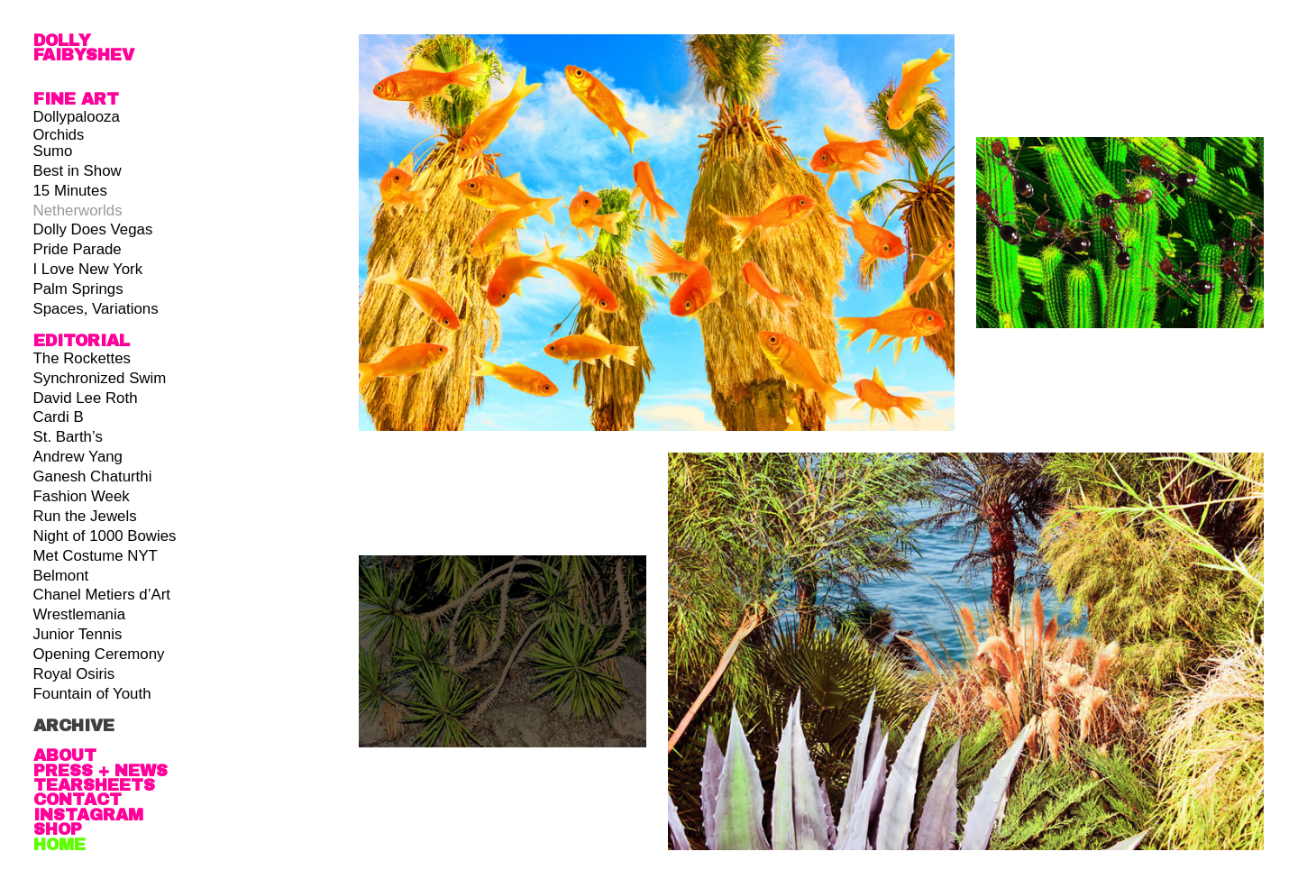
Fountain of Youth (92, 693)
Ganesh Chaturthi (92, 476)
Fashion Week (81, 496)
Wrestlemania (79, 614)
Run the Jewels (85, 516)
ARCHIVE (73, 726)
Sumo (53, 151)
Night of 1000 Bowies (105, 536)
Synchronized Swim (100, 378)
